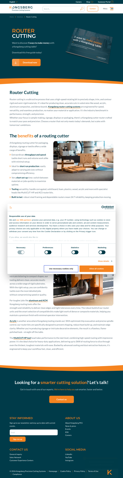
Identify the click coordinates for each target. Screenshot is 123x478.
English (14, 2)
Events (68, 429)
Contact (93, 9)
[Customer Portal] (106, 2)
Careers (68, 435)
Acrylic (13, 321)
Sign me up (17, 439)
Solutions (20, 17)
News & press (70, 426)
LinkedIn (68, 454)
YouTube (68, 457)
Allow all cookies (96, 269)
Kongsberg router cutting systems (64, 106)
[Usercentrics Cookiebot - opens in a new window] (103, 207)
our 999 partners (23, 220)
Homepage (53, 471)
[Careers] (78, 2)
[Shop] (90, 2)
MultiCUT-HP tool (22, 338)
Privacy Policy (79, 471)
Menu (105, 9)
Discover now (103, 468)
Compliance (17, 474)
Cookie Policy (65, 471)
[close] (84, 453)
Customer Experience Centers (21, 460)
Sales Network (15, 457)
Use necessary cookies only (61, 269)
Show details (103, 261)
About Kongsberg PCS (74, 423)
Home (12, 17)
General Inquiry (16, 454)
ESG (67, 432)
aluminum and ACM (38, 300)
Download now (30, 62)
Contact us (61, 399)
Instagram (69, 460)
